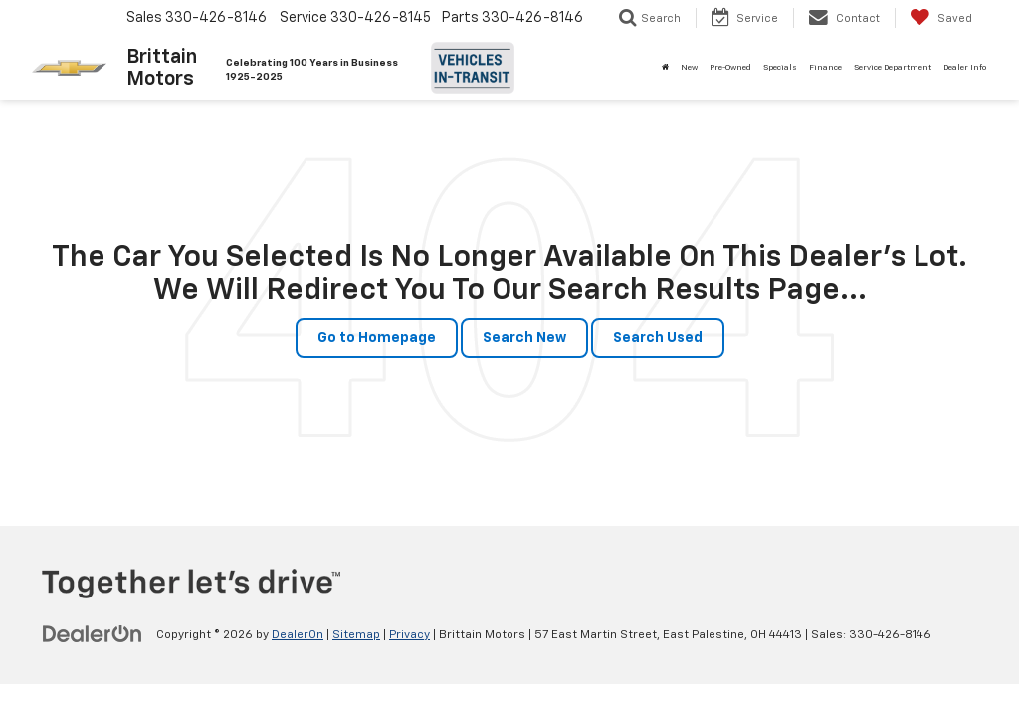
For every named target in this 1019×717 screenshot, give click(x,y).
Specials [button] (780, 68)
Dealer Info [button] (964, 68)
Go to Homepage (376, 338)
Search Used (658, 338)
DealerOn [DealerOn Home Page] (297, 635)
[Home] (665, 68)
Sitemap (356, 635)
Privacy (409, 635)
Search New (524, 338)
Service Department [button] (892, 68)
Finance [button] (825, 68)
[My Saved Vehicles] (941, 18)
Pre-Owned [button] (730, 68)
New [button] (689, 68)
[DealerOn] (92, 634)
